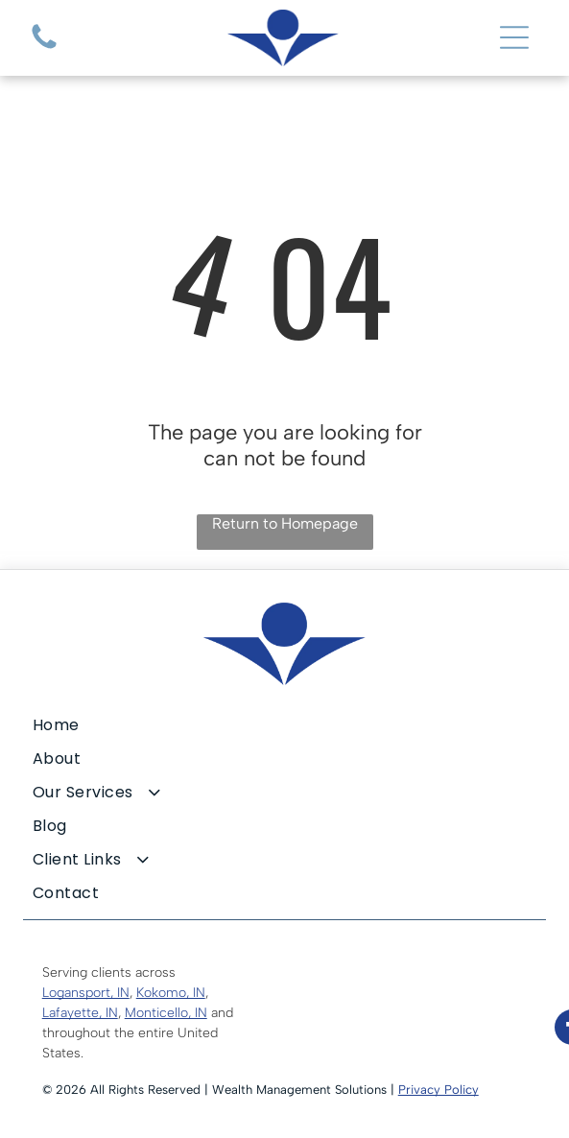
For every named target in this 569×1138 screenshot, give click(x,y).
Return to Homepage (285, 523)
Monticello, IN (166, 1013)
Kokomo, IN (170, 992)
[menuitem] (285, 725)
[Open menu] (514, 37)
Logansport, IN (86, 992)
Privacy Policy (438, 1089)
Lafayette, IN (80, 1013)
